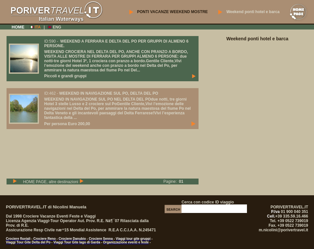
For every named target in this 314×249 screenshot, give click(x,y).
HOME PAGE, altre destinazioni (53, 182)
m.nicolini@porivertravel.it (283, 230)
